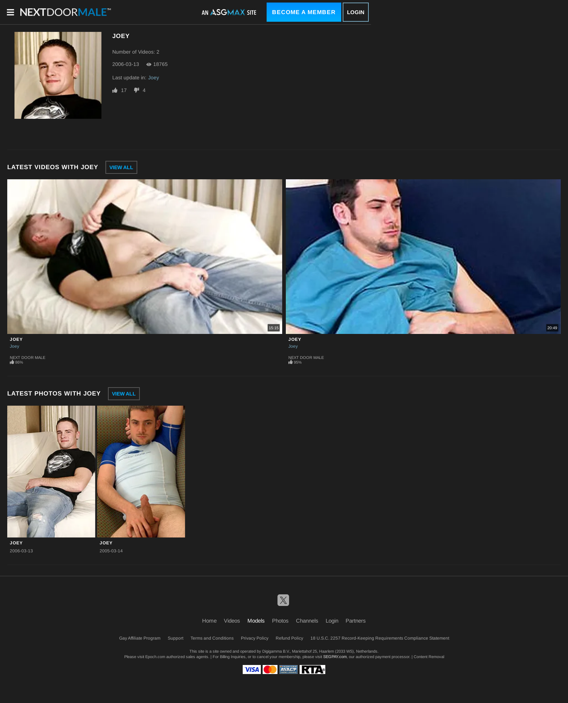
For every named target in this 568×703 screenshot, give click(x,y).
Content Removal (429, 656)
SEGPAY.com (335, 656)
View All (121, 167)
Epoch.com (155, 656)
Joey (153, 77)
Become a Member (304, 12)
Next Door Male (27, 357)
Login (355, 12)
